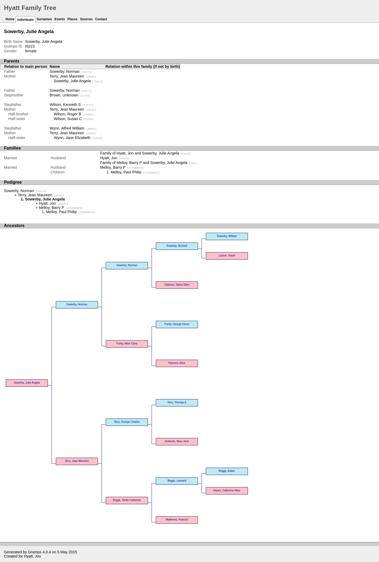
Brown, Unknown (70, 95)
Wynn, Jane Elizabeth (78, 138)
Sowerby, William (227, 236)
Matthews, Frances (177, 519)
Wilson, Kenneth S (71, 104)
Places (72, 19)
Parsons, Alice (176, 363)
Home (10, 19)
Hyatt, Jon (114, 158)
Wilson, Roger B (74, 114)
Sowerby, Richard (177, 245)
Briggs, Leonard (176, 480)
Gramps (34, 552)
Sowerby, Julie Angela (78, 81)
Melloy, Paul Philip (135, 172)
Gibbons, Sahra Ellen (176, 284)
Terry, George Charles (127, 421)
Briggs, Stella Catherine (127, 500)
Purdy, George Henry (176, 324)
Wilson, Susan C (74, 119)
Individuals (25, 20)
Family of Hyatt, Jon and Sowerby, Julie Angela (145, 153)
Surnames (44, 19)
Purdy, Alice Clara (126, 343)
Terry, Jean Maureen (73, 76)
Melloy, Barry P (122, 167)
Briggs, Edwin (227, 471)
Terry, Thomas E (177, 402)
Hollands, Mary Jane (177, 441)
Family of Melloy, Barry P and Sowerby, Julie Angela (148, 163)
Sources (86, 19)
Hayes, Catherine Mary (226, 490)
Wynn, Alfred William (73, 128)
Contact (101, 19)
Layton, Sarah (227, 255)
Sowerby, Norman (71, 71)
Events (59, 19)
